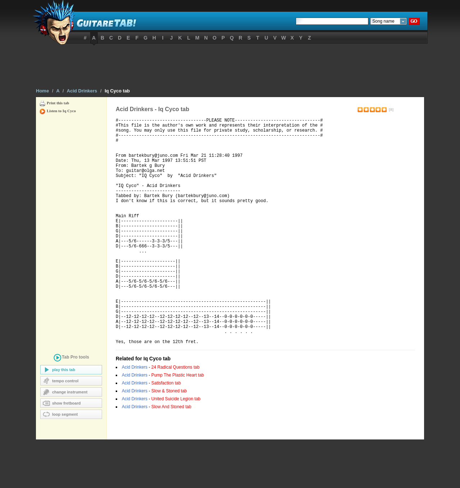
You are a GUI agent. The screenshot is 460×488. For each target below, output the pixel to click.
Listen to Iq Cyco (61, 111)
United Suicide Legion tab (176, 447)
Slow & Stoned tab (169, 439)
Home (42, 91)
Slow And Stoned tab (171, 455)
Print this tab (58, 103)
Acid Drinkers (82, 91)
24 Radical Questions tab (175, 415)
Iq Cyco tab (117, 91)
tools (71, 358)
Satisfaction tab (166, 431)
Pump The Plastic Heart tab (177, 423)
